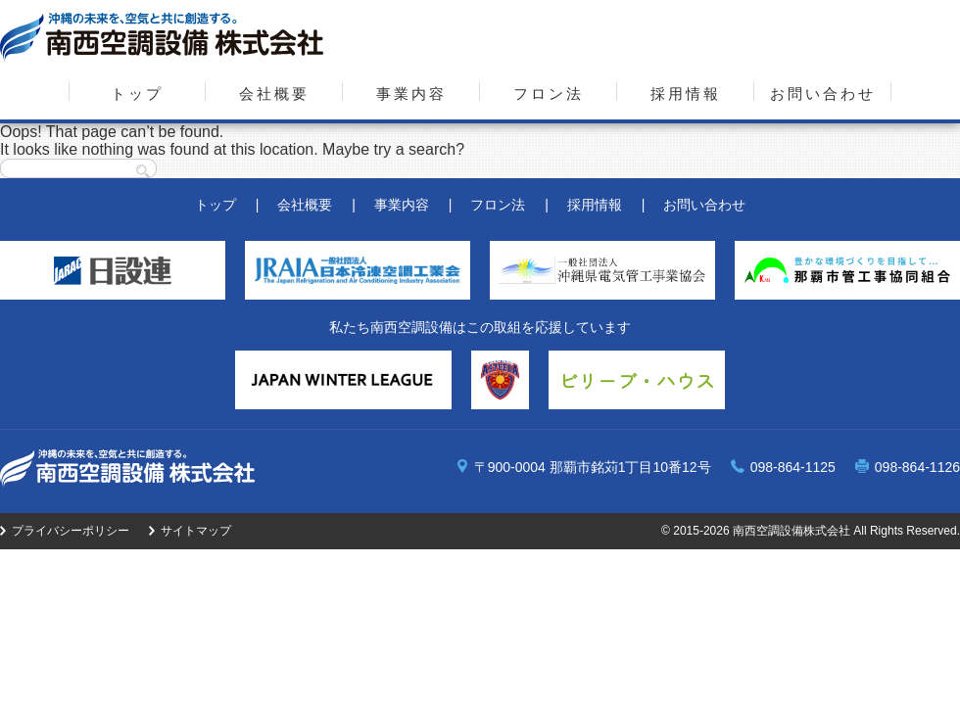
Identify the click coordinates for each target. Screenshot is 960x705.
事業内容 (411, 93)
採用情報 (685, 93)
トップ (137, 93)
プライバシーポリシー (70, 531)
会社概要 (274, 93)
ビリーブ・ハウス (636, 380)
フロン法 (548, 93)
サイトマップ (196, 531)
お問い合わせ (823, 93)
